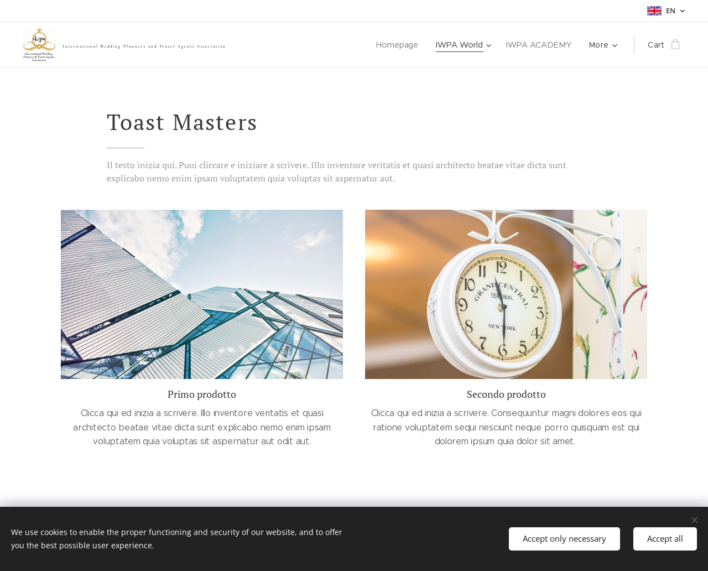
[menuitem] (401, 45)
